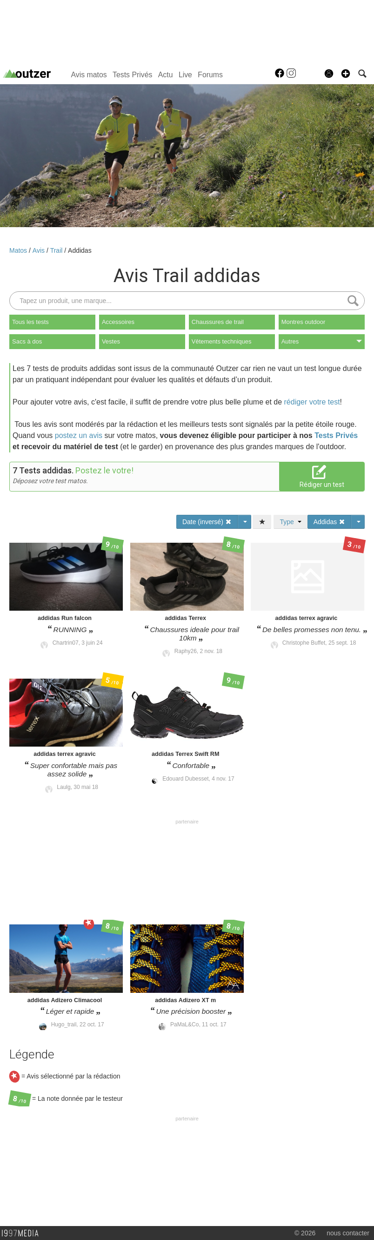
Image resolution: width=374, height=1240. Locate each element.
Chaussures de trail (218, 321)
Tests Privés (132, 75)
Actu (165, 75)
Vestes (111, 341)
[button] (346, 73)
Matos (19, 250)
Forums (210, 75)
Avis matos (89, 75)
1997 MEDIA (23, 1233)
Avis (40, 250)
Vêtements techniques (222, 341)
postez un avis (78, 435)
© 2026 (304, 1233)
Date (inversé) (207, 522)
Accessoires (118, 321)
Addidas (80, 250)
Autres (321, 341)
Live (185, 75)
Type (290, 522)
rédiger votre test (312, 402)
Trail (57, 250)
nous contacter (348, 1233)
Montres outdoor (303, 321)
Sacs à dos (27, 341)
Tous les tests (30, 321)
